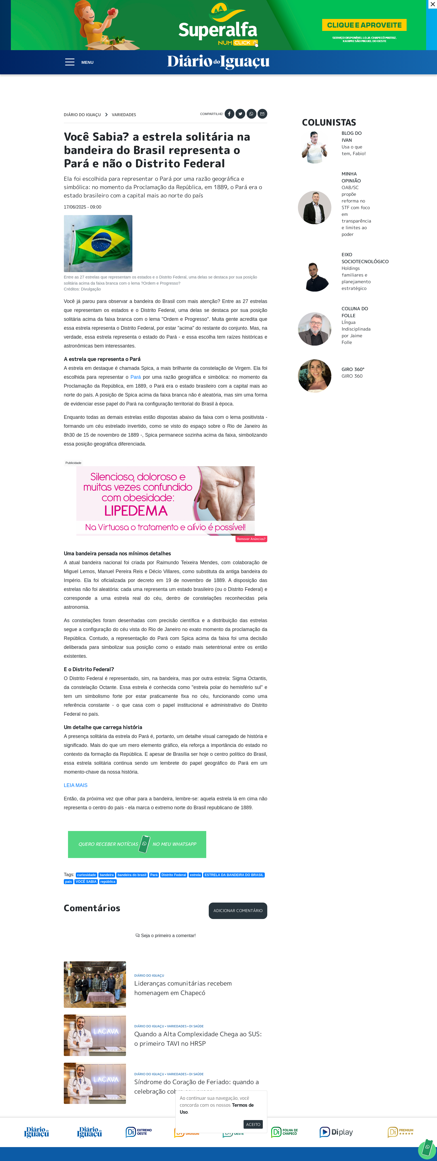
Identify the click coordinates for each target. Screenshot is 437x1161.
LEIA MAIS (76, 785)
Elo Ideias (365, 1144)
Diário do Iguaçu (82, 115)
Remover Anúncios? (251, 539)
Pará (136, 377)
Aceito (253, 1124)
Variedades (124, 115)
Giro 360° (353, 369)
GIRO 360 (352, 376)
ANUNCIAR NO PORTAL (337, 1095)
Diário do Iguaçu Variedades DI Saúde (169, 944)
